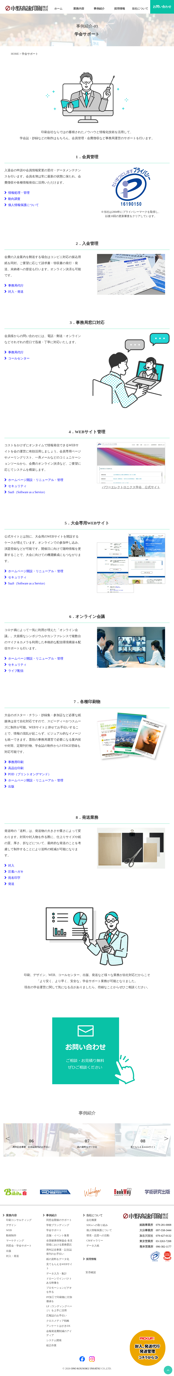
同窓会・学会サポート (19, 1245)
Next (166, 1138)
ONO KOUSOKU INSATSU (86, 1368)
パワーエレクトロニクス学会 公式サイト (131, 487)
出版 (9, 786)
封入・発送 (13, 291)
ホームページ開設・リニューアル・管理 (33, 480)
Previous (7, 1138)
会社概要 (91, 1220)
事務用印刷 (13, 762)
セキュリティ (15, 486)
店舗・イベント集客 (57, 1235)
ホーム (58, 8)
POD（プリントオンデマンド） (27, 774)
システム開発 (54, 1340)
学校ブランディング (57, 1225)
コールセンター (17, 358)
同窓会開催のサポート (59, 1220)
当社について (140, 8)
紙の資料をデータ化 (57, 1259)
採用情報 (119, 8)
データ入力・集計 (56, 1273)
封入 (9, 865)
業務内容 (78, 8)
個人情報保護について (21, 205)
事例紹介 (99, 8)
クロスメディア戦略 (57, 1320)
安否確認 (89, 1272)
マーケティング (15, 1240)
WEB (9, 1230)
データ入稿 (92, 1245)
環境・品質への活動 (97, 1235)
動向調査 (12, 199)
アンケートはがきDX (58, 1326)
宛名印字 (12, 877)
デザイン (11, 1225)
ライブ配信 (13, 670)
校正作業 (51, 1345)
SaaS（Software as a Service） (25, 492)
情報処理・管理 (17, 192)
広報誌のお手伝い (56, 1315)
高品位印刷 (13, 768)
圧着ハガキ (13, 871)
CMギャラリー (94, 1240)
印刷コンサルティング (19, 1220)
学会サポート (54, 1230)
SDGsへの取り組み (97, 1225)
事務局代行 (13, 285)
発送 (9, 884)
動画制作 (11, 1235)
